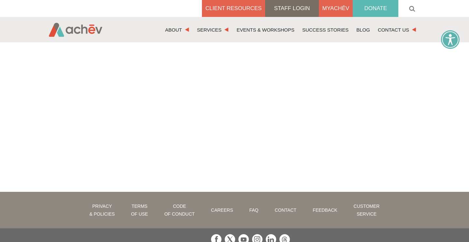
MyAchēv (335, 8)
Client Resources (234, 8)
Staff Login (292, 8)
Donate (375, 8)
